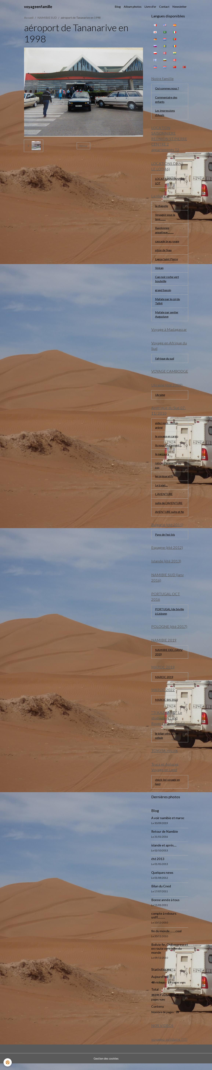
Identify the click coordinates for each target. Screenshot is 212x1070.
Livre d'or (150, 6)
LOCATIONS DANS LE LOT (169, 182)
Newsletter (179, 6)
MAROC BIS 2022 (166, 705)
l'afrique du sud (164, 361)
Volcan (159, 269)
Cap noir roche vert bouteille (167, 281)
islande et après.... (164, 851)
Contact (164, 6)
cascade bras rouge (167, 242)
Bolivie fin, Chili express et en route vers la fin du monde (169, 955)
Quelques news (162, 879)
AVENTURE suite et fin (169, 515)
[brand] (38, 6)
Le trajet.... (161, 488)
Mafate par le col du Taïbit (167, 303)
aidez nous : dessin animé (166, 428)
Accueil (28, 17)
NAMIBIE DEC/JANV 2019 (169, 657)
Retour (83, 145)
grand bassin (163, 292)
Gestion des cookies (106, 1065)
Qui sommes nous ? (167, 88)
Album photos (133, 6)
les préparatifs (164, 479)
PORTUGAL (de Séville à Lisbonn (169, 616)
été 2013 (157, 865)
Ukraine (160, 397)
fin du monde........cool (166, 937)
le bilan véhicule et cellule (166, 741)
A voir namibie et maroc (167, 824)
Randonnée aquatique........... (164, 231)
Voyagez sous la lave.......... (165, 218)
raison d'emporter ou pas (168, 468)
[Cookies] (8, 1062)
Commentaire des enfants (166, 100)
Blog (118, 6)
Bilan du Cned (161, 892)
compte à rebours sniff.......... (163, 921)
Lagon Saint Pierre (166, 260)
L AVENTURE (164, 497)
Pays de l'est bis (165, 538)
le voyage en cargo (166, 439)
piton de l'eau (163, 251)
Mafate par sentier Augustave (167, 316)
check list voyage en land (167, 788)
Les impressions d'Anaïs (165, 113)
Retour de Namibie (164, 838)
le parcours (162, 457)
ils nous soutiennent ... (168, 448)
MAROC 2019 (164, 682)
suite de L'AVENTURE (169, 506)
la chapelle (161, 206)
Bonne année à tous (165, 906)
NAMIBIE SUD (47, 17)
